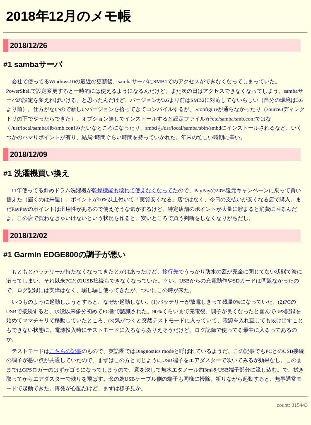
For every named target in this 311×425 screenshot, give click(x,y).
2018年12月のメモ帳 (68, 16)
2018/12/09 (28, 154)
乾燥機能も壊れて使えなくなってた (135, 190)
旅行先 (170, 271)
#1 (7, 64)
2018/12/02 (28, 236)
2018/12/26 (28, 45)
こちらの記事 (65, 351)
